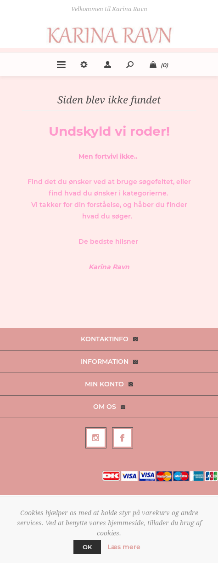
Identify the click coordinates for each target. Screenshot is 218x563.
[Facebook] (122, 438)
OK (87, 547)
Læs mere (123, 547)
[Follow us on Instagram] (96, 438)
